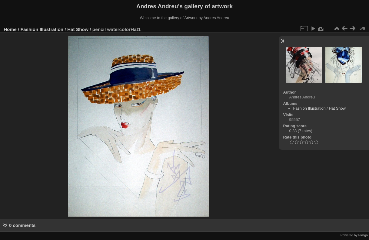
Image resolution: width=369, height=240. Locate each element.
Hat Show (77, 29)
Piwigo (363, 235)
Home (10, 29)
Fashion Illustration (42, 29)
